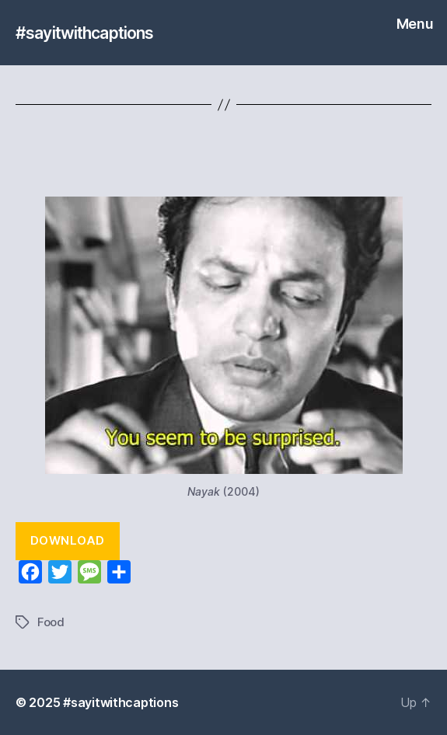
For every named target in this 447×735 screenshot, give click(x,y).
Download (67, 540)
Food (51, 622)
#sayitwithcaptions (84, 33)
